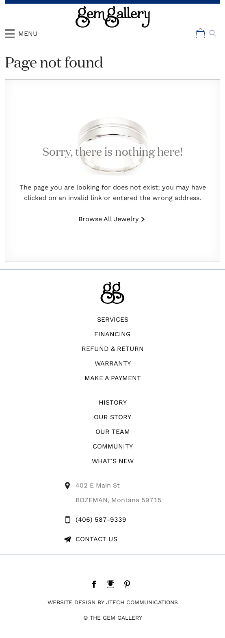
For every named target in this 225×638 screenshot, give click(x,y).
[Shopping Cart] (201, 33)
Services (112, 319)
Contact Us (96, 539)
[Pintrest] (129, 584)
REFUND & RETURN (113, 349)
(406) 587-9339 (101, 519)
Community (113, 446)
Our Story (112, 417)
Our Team (112, 431)
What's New (113, 461)
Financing (112, 334)
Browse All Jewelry (108, 219)
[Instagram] (113, 584)
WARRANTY (113, 363)
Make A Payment (112, 378)
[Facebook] (96, 584)
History (113, 402)
